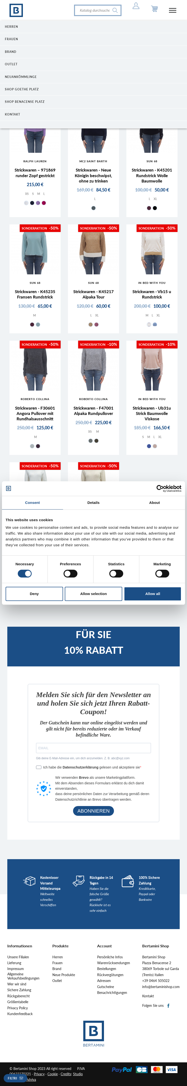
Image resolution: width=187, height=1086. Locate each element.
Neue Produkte (63, 975)
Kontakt (148, 996)
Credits (66, 1074)
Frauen (57, 963)
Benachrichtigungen (112, 993)
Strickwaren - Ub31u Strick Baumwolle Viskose (152, 413)
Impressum (15, 969)
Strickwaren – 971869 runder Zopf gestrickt (35, 172)
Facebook (169, 1006)
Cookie (52, 1074)
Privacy (39, 1074)
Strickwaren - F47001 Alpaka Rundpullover (93, 410)
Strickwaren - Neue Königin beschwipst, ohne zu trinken (93, 175)
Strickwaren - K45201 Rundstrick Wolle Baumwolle (152, 175)
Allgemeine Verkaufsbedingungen (23, 976)
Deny (34, 594)
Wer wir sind (16, 984)
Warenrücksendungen (113, 963)
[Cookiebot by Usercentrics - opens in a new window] (160, 488)
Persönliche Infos (110, 957)
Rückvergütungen (110, 975)
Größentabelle (17, 1002)
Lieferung (14, 963)
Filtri (12, 1078)
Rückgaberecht (18, 996)
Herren (57, 957)
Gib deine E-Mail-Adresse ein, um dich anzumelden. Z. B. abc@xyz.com (83, 758)
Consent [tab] (32, 502)
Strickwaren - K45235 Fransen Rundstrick (35, 294)
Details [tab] (93, 502)
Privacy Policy (17, 1008)
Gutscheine (105, 987)
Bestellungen (106, 969)
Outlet (57, 981)
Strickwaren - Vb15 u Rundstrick (151, 294)
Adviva (31, 1079)
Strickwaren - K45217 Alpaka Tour (93, 294)
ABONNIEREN (93, 811)
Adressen (104, 981)
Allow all (152, 594)
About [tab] (154, 502)
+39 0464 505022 (155, 981)
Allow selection (93, 594)
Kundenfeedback (20, 1014)
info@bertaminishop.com (161, 987)
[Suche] (98, 10)
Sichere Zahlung (19, 990)
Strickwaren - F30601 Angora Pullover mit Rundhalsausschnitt (35, 413)
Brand (56, 969)
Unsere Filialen (18, 957)
